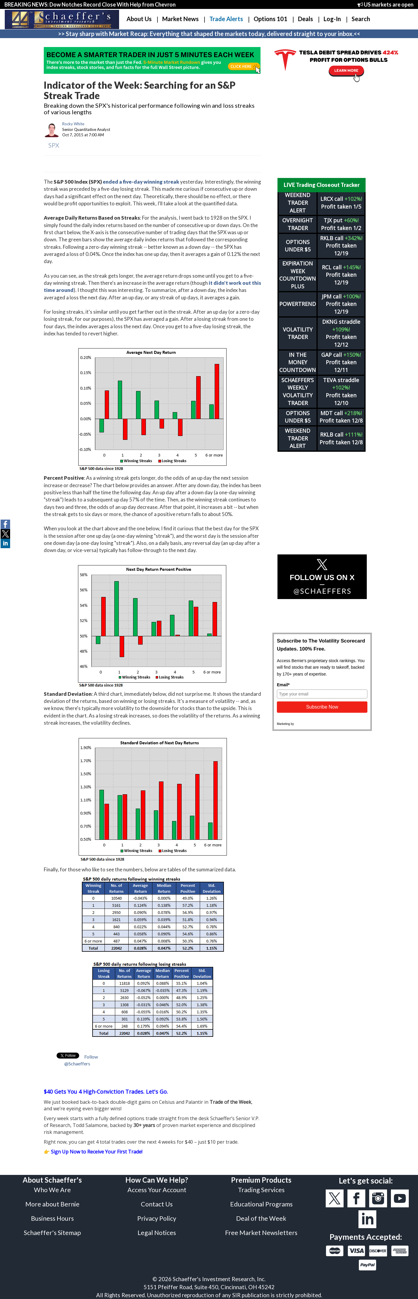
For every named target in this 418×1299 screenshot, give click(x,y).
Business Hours (52, 1218)
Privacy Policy (156, 1218)
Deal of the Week (261, 1218)
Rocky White (73, 123)
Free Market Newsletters (261, 1233)
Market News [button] (180, 18)
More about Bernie (52, 1204)
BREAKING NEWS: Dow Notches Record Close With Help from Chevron (90, 4)
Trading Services (261, 1190)
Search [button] (361, 18)
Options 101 (270, 18)
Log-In (332, 18)
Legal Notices (157, 1233)
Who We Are (52, 1190)
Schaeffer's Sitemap (52, 1233)
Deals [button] (305, 18)
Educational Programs (261, 1204)
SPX (53, 145)
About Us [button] (139, 18)
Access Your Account (156, 1190)
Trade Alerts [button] (226, 18)
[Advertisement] (322, 130)
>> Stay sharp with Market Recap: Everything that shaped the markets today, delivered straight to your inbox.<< (209, 33)
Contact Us (157, 1204)
